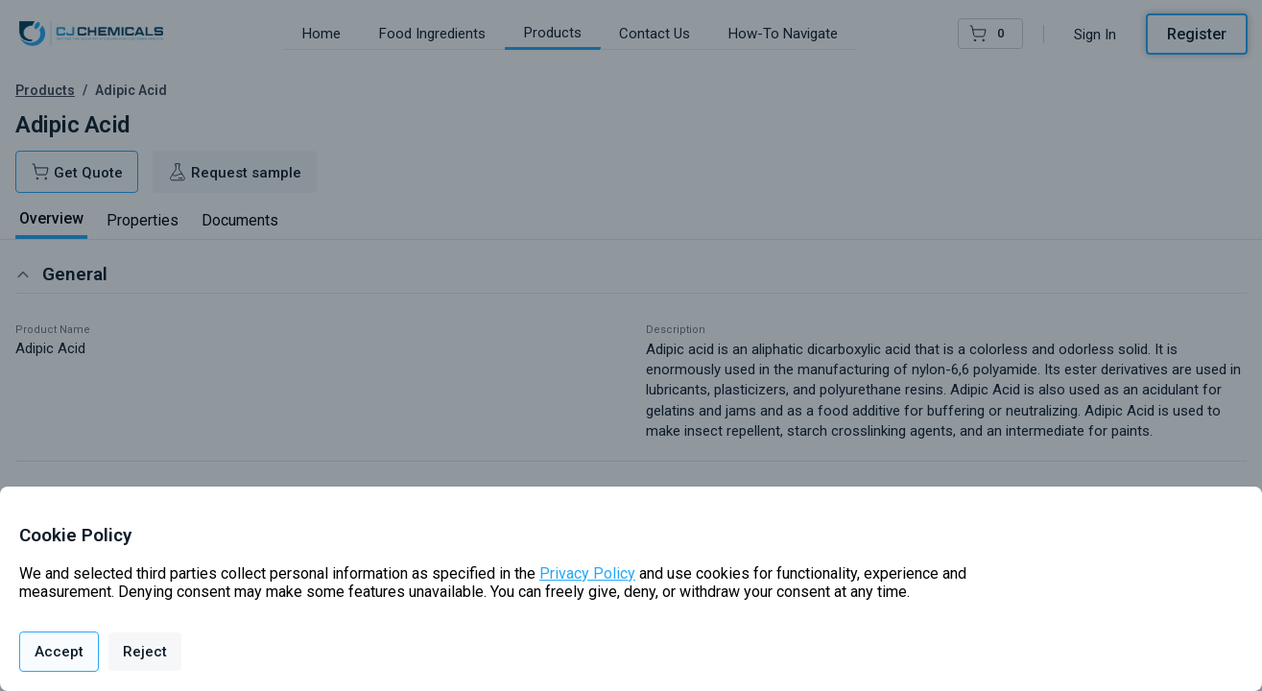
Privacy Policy (587, 573)
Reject (145, 651)
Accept (59, 651)
